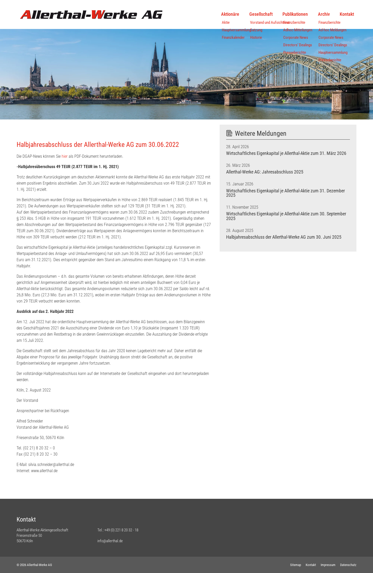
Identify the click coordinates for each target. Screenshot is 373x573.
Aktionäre (228, 14)
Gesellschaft (258, 14)
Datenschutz (348, 565)
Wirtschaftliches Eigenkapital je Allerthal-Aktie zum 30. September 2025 (286, 216)
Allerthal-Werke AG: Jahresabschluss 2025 (264, 172)
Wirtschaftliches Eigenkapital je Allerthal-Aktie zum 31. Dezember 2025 (285, 193)
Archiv (321, 14)
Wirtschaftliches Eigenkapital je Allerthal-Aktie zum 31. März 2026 (286, 153)
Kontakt (344, 14)
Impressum (328, 565)
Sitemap (295, 565)
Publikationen (292, 14)
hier (65, 156)
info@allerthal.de (110, 541)
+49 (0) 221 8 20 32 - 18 (121, 530)
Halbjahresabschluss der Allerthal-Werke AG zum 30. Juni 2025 (283, 237)
